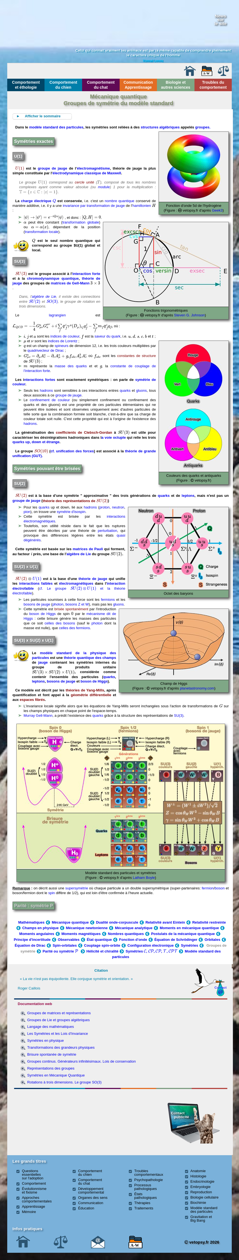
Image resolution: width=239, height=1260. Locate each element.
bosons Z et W (77, 604)
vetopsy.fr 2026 (201, 1242)
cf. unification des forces (72, 451)
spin (51, 893)
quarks (125, 390)
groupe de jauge (52, 168)
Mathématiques (31, 922)
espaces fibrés (32, 700)
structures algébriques (160, 127)
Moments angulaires (36, 934)
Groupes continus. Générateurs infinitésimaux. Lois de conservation (81, 1061)
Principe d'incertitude (32, 939)
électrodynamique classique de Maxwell (87, 173)
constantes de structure (136, 356)
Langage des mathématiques (50, 1027)
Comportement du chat (101, 85)
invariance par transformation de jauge (94, 206)
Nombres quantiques (126, 934)
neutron (118, 507)
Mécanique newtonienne (87, 928)
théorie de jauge (92, 579)
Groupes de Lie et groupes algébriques (58, 1020)
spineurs (61, 346)
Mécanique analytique (133, 928)
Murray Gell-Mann (38, 715)
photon (57, 604)
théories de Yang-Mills (85, 690)
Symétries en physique (45, 1040)
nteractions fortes (39, 380)
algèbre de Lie (44, 296)
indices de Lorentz (62, 341)
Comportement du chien (63, 85)
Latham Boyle (144, 877)
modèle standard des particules (56, 127)
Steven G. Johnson (189, 315)
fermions (108, 599)
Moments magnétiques (81, 934)
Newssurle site (221, 20)
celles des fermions (74, 628)
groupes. (202, 127)
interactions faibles (36, 583)
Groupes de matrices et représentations (59, 1013)
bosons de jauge (37, 604)
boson (220, 888)
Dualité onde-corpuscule (117, 922)
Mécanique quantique (70, 922)
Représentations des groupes (51, 1068)
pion (27, 512)
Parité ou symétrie (61, 951)
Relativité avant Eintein (165, 922)
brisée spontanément (70, 609)
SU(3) (178, 715)
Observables (69, 939)
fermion (208, 888)
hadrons (46, 390)
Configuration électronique (150, 945)
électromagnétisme (93, 168)
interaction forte (86, 274)
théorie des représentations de (75, 501)
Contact (221, 987)
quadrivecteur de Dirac (46, 350)
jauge (43, 662)
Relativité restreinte (209, 922)
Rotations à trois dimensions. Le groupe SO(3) (64, 1082)
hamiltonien (141, 206)
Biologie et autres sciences (175, 85)
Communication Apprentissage (138, 85)
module (104, 187)
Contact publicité (180, 1115)
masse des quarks (71, 366)
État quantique (99, 939)
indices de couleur (65, 336)
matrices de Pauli (88, 549)
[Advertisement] (47, 1121)
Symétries (189, 945)
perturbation (107, 531)
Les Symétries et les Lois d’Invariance (57, 1033)
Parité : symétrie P (33, 905)
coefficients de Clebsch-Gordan (84, 432)
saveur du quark (107, 336)
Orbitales (212, 939)
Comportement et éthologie (26, 85)
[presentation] (19, 168)
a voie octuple (114, 437)
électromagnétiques (76, 583)
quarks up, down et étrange (36, 442)
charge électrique (38, 201)
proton (104, 507)
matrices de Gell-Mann (70, 283)
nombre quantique (119, 201)
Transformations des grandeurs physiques (61, 1047)
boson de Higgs (42, 614)
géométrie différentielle (91, 695)
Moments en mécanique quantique (189, 928)
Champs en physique (40, 928)
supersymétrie (76, 888)
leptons (188, 495)
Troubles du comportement (212, 85)
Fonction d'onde (133, 939)
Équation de (176, 939)
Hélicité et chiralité (103, 951)
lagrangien (57, 315)
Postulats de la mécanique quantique (183, 934)
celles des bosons (60, 623)
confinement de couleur (50, 400)
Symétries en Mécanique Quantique (56, 1075)
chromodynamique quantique (53, 278)
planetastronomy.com (196, 688)
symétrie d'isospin (71, 512)
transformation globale (80, 222)
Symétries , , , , (151, 951)
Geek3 (217, 210)
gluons (141, 390)
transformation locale (41, 232)
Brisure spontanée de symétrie (51, 1054)
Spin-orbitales (65, 945)
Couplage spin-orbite (102, 945)
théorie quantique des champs (90, 658)
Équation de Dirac (30, 945)
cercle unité (84, 182)
